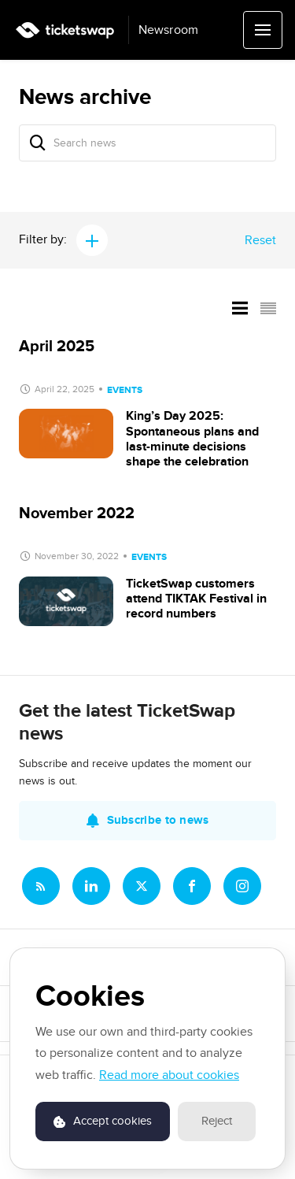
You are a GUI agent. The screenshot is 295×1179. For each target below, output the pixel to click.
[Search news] (147, 142)
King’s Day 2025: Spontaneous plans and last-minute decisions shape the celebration (192, 438)
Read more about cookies (169, 1075)
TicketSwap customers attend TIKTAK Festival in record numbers (196, 598)
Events (124, 390)
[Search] (38, 142)
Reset (260, 240)
